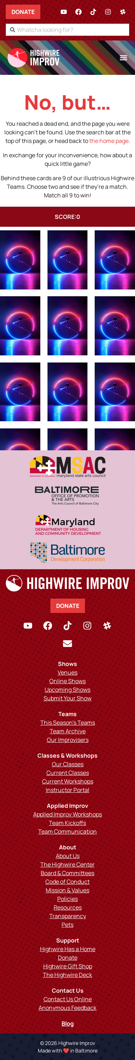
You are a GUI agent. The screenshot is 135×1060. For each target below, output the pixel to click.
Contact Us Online (68, 999)
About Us (68, 856)
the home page (109, 141)
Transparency (67, 916)
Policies (67, 899)
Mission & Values (67, 890)
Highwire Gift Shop (67, 966)
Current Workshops (67, 781)
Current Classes (67, 773)
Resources (68, 907)
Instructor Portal (67, 790)
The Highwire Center (67, 864)
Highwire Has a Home (67, 949)
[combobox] (67, 30)
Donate (23, 12)
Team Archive (68, 731)
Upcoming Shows (67, 690)
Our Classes (68, 764)
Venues (67, 672)
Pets (67, 925)
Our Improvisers (68, 740)
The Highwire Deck (67, 975)
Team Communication (67, 831)
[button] (123, 57)
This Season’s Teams (67, 722)
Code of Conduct (67, 882)
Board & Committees (67, 873)
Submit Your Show (67, 698)
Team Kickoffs (67, 823)
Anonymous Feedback (67, 1008)
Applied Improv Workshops (67, 814)
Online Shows (67, 681)
